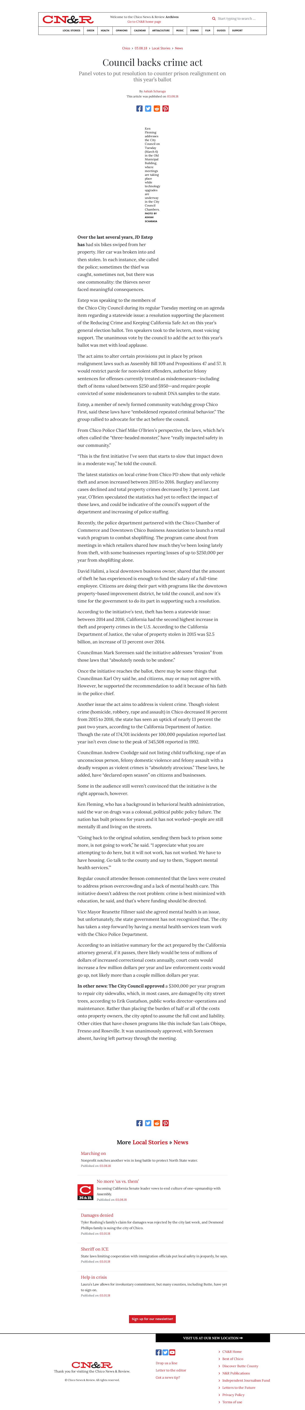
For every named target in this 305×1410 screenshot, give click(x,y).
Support (237, 30)
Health (105, 30)
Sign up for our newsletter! (152, 1319)
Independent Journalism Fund (246, 1380)
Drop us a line (166, 1363)
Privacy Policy (233, 1395)
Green (90, 30)
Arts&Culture (161, 30)
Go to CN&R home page (144, 22)
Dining (194, 30)
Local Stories (71, 30)
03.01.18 (105, 1233)
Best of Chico (232, 1359)
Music (180, 30)
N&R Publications (236, 1373)
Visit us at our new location (213, 1338)
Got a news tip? (168, 1377)
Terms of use (232, 1402)
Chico (126, 48)
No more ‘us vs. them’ (118, 1181)
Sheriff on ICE (94, 1249)
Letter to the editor (171, 1370)
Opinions (122, 30)
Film (207, 30)
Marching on (93, 1153)
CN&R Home (232, 1351)
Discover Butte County (240, 1366)
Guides (221, 30)
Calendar (140, 30)
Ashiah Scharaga (155, 91)
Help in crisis (94, 1277)
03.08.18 (141, 48)
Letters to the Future (238, 1387)
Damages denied (97, 1215)
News (179, 48)
